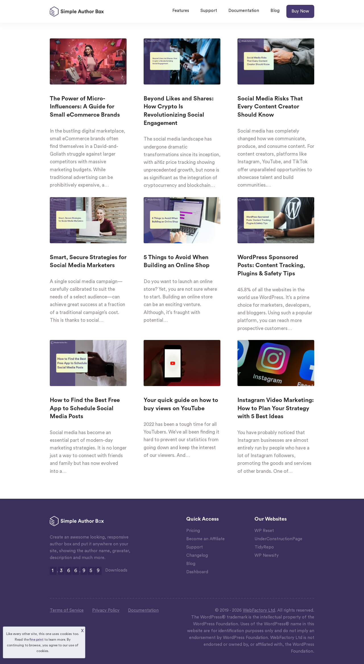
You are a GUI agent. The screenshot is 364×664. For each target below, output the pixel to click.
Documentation (243, 11)
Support (208, 11)
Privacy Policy (105, 610)
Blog (275, 11)
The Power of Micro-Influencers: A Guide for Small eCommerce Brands (85, 107)
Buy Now (300, 11)
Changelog (197, 555)
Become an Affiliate (205, 539)
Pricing (193, 531)
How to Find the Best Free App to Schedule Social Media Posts (85, 408)
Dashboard (197, 572)
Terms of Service (67, 610)
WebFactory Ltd (259, 610)
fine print (37, 639)
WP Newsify (267, 555)
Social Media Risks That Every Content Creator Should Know (270, 107)
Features (180, 11)
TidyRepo (264, 547)
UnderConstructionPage (278, 539)
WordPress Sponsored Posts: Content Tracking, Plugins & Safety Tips (271, 265)
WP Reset (264, 531)
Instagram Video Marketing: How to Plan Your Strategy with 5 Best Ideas (275, 408)
